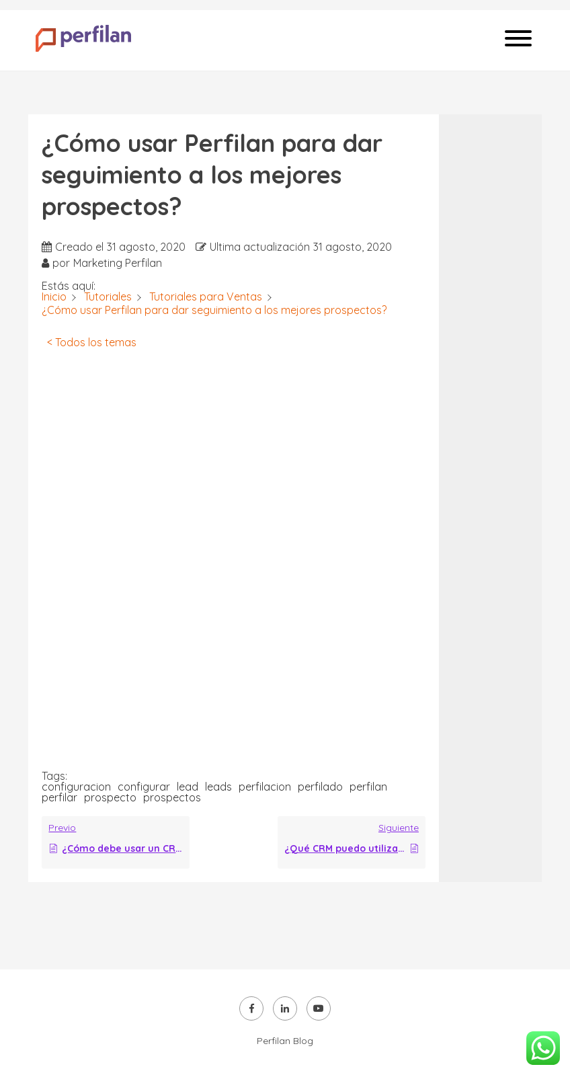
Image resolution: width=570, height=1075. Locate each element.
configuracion (76, 786)
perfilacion (265, 786)
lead (187, 786)
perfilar (59, 797)
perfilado (320, 786)
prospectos (172, 797)
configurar (144, 786)
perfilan (368, 786)
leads (218, 786)
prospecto (110, 797)
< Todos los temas (91, 342)
